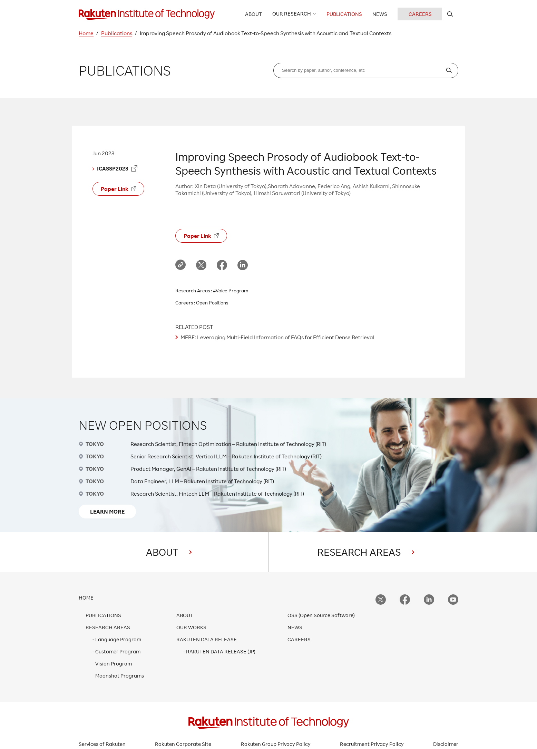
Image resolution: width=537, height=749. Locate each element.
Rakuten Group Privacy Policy (276, 744)
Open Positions (212, 302)
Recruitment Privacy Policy (372, 744)
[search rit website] (450, 14)
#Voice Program (230, 290)
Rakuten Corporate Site (183, 744)
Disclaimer (445, 744)
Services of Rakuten (102, 744)
